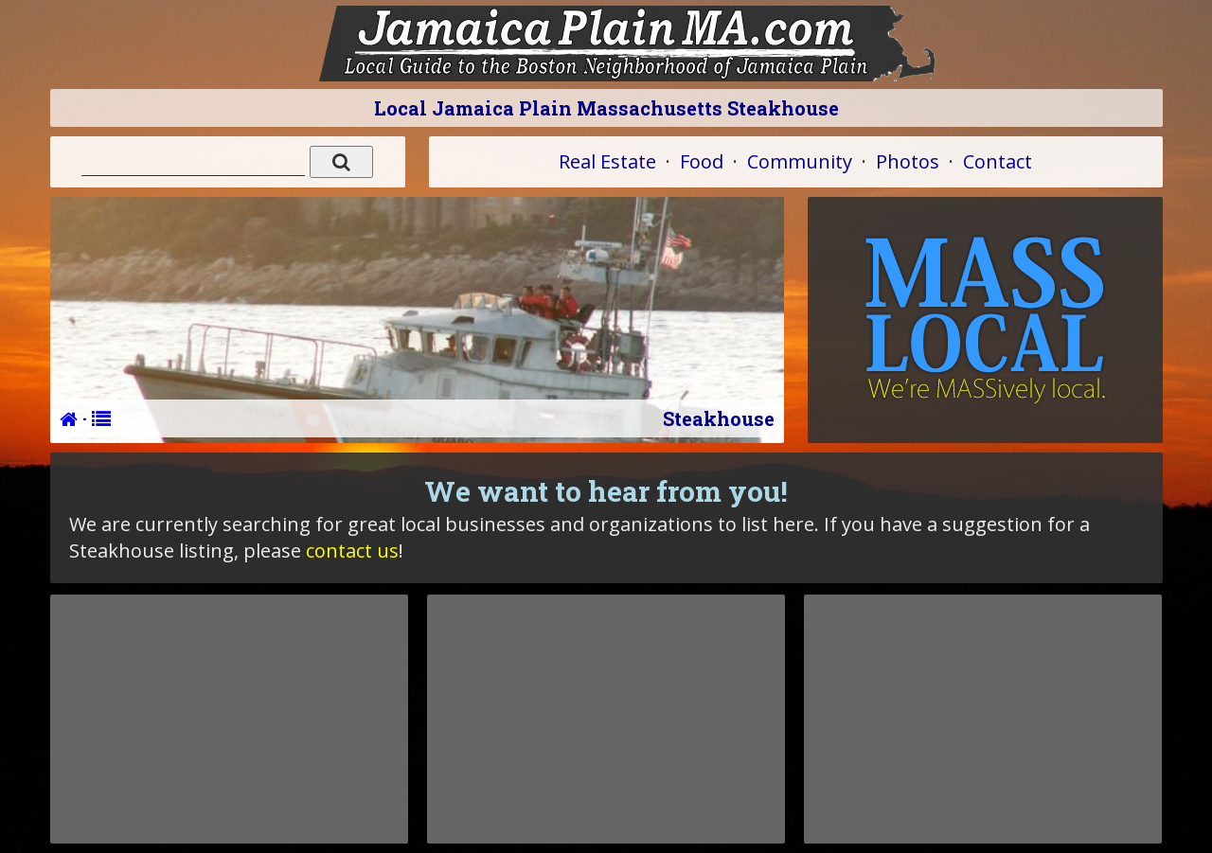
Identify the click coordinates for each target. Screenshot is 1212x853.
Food (701, 161)
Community (799, 161)
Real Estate (607, 161)
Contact (997, 161)
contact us (352, 550)
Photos (907, 161)
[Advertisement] (229, 718)
